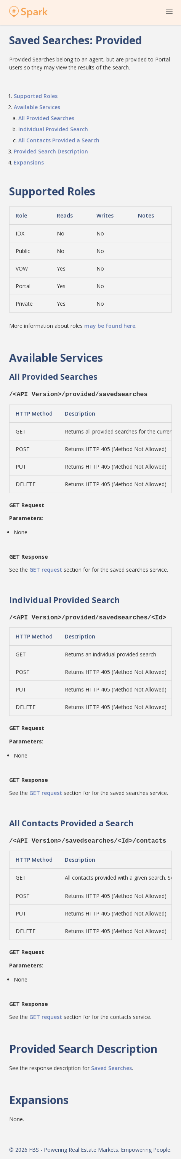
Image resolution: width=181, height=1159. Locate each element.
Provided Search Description (51, 151)
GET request (45, 568)
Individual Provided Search (53, 129)
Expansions (29, 162)
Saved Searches (111, 1065)
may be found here (109, 325)
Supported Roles (36, 96)
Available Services (37, 107)
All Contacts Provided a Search (58, 140)
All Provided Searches (46, 118)
